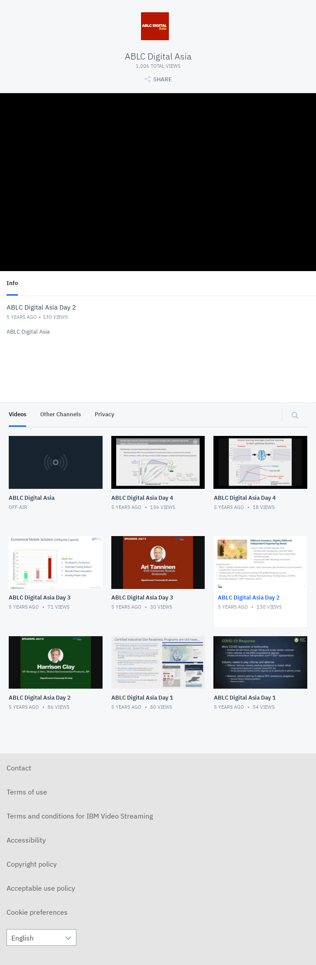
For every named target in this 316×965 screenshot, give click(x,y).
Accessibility (26, 840)
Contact (19, 767)
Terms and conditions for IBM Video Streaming (80, 816)
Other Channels (60, 414)
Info (12, 283)
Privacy (104, 414)
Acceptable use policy (41, 888)
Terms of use (27, 791)
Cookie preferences (37, 912)
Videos (17, 414)
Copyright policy (32, 864)
